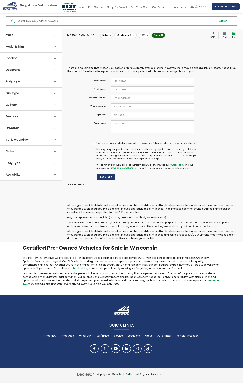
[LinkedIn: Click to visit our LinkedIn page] (127, 348)
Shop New (50, 336)
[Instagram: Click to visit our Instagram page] (137, 348)
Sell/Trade (103, 336)
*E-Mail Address (97, 97)
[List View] (233, 35)
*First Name (100, 80)
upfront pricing (79, 268)
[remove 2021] (144, 35)
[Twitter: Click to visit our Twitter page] (105, 348)
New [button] (81, 7)
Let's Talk (106, 177)
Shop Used (67, 336)
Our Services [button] (160, 7)
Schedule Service (225, 6)
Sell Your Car (139, 7)
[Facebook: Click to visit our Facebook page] (94, 348)
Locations (179, 7)
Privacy (134, 374)
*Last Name (100, 89)
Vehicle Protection (187, 336)
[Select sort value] (213, 35)
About (148, 336)
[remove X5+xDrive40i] (125, 35)
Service (118, 336)
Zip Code (101, 114)
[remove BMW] (106, 35)
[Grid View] (223, 35)
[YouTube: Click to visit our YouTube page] (116, 348)
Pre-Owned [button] (95, 7)
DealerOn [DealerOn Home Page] (124, 374)
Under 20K (85, 336)
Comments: (99, 123)
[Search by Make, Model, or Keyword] (116, 21)
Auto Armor (164, 336)
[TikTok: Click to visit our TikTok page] (148, 348)
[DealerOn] (86, 374)
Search (223, 21)
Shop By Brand (117, 7)
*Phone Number (98, 106)
